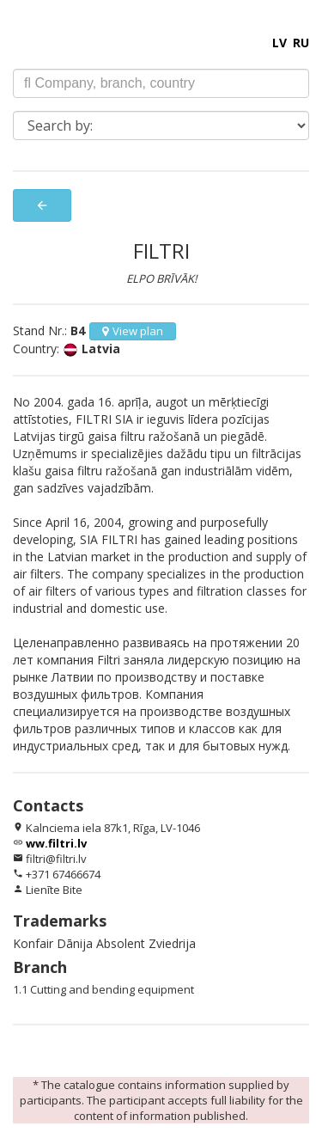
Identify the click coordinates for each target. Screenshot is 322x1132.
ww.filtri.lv (56, 843)
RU (301, 42)
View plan (132, 331)
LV (279, 42)
